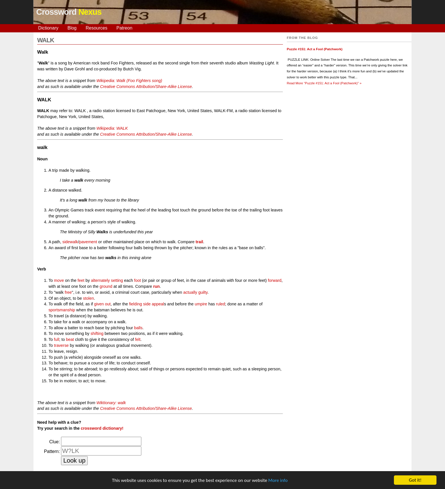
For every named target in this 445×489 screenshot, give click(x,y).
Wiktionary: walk (111, 402)
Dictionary (48, 28)
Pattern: (52, 451)
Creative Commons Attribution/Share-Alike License (146, 86)
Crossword (69, 11)
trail (199, 242)
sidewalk (70, 242)
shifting (97, 333)
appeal (158, 304)
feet (80, 280)
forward (275, 280)
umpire (201, 304)
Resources (96, 28)
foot (137, 280)
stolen (88, 298)
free (68, 292)
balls (138, 328)
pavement (88, 242)
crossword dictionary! (102, 428)
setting (117, 280)
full (56, 339)
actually (190, 292)
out (108, 304)
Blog (72, 28)
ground (106, 286)
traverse (61, 345)
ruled (220, 304)
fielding (135, 304)
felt (137, 339)
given (99, 304)
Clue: (54, 441)
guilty (203, 292)
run (156, 286)
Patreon (124, 28)
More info (277, 481)
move (59, 280)
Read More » (324, 83)
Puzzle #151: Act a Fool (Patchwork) (315, 49)
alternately (100, 280)
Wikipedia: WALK (112, 128)
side (146, 304)
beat (70, 339)
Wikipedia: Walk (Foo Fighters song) (129, 80)
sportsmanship (62, 310)
